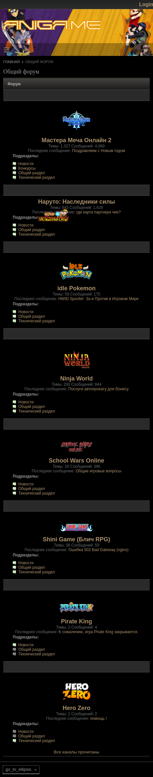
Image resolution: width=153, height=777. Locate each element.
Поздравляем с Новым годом (98, 150)
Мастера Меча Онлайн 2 (76, 140)
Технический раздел (36, 177)
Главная (11, 62)
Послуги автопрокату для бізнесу (98, 389)
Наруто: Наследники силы (76, 201)
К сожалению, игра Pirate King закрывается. (98, 632)
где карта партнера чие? (98, 212)
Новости (25, 163)
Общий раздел (31, 173)
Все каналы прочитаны (76, 752)
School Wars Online (76, 460)
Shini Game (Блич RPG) (76, 539)
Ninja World (76, 378)
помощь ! (98, 718)
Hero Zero (76, 708)
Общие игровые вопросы (98, 471)
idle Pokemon (76, 288)
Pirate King (76, 621)
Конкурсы (27, 168)
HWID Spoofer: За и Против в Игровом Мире (98, 298)
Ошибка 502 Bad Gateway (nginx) (98, 550)
